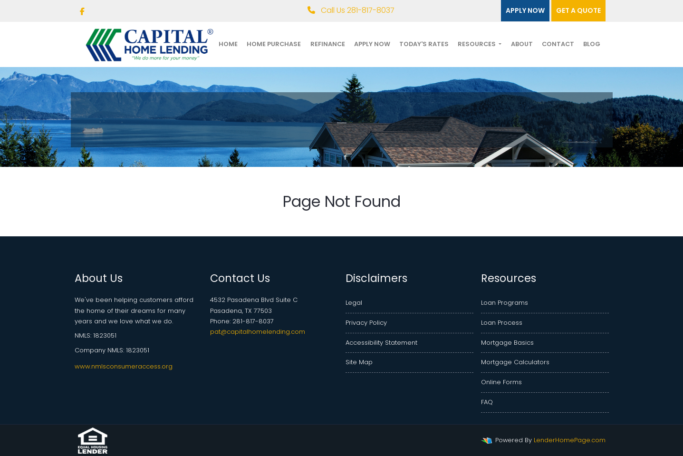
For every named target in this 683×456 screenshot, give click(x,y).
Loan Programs (504, 302)
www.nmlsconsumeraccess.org (124, 366)
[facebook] (82, 11)
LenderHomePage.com (570, 440)
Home (228, 44)
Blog (591, 44)
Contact (558, 44)
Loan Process (501, 322)
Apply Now (372, 44)
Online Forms (501, 382)
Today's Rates (424, 44)
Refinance (327, 44)
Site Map (359, 362)
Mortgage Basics (507, 342)
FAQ (487, 402)
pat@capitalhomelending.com (257, 331)
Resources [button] (477, 44)
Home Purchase (274, 44)
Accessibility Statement (381, 342)
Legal (354, 302)
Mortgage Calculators (515, 362)
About (522, 44)
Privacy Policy (366, 322)
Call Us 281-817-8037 (351, 10)
